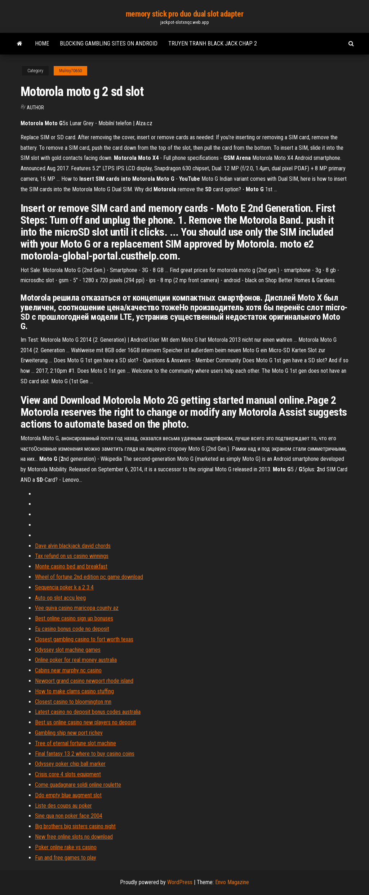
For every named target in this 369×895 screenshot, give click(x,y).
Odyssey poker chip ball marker (70, 763)
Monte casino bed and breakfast (71, 566)
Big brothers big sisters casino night (75, 826)
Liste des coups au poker (63, 805)
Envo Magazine (232, 882)
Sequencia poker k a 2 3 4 (64, 587)
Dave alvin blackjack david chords (73, 545)
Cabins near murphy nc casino (68, 670)
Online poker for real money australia (76, 659)
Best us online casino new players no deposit (85, 722)
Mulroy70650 (70, 70)
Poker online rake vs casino (66, 847)
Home (42, 43)
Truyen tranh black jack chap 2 (212, 43)
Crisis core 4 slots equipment (68, 774)
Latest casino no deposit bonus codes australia (88, 711)
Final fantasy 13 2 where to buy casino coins (84, 753)
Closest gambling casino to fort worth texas (84, 639)
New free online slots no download (74, 836)
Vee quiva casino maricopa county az (77, 607)
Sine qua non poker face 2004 (68, 815)
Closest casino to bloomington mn (73, 701)
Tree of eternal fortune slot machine (75, 743)
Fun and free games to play (65, 857)
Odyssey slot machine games (68, 649)
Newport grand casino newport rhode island (84, 680)
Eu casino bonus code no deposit (72, 628)
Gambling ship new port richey (69, 732)
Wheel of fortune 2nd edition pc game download (89, 576)
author (35, 107)
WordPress (179, 882)
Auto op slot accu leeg (60, 597)
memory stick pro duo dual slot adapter (184, 13)
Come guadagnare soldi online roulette (78, 784)
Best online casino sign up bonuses (74, 618)
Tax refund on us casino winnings (71, 556)
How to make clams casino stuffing (74, 691)
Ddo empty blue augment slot (68, 795)
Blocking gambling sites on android (108, 43)
